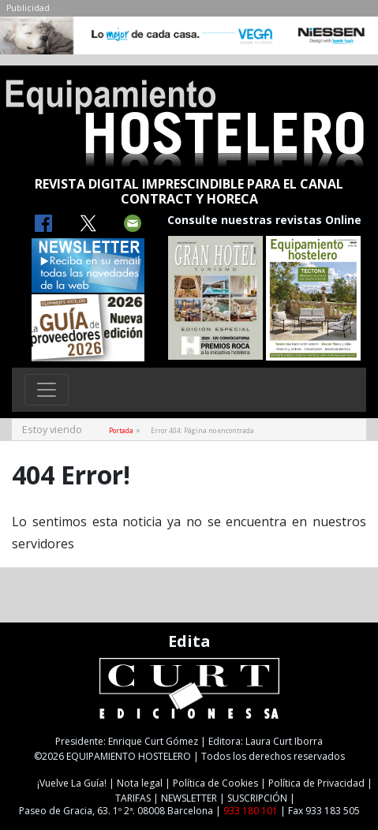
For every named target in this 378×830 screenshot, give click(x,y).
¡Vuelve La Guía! (72, 783)
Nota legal (140, 783)
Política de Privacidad (316, 783)
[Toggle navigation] (46, 390)
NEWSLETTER (189, 798)
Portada (121, 430)
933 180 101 (250, 810)
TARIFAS (133, 798)
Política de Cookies (215, 783)
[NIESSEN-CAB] (189, 39)
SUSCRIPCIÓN (257, 798)
